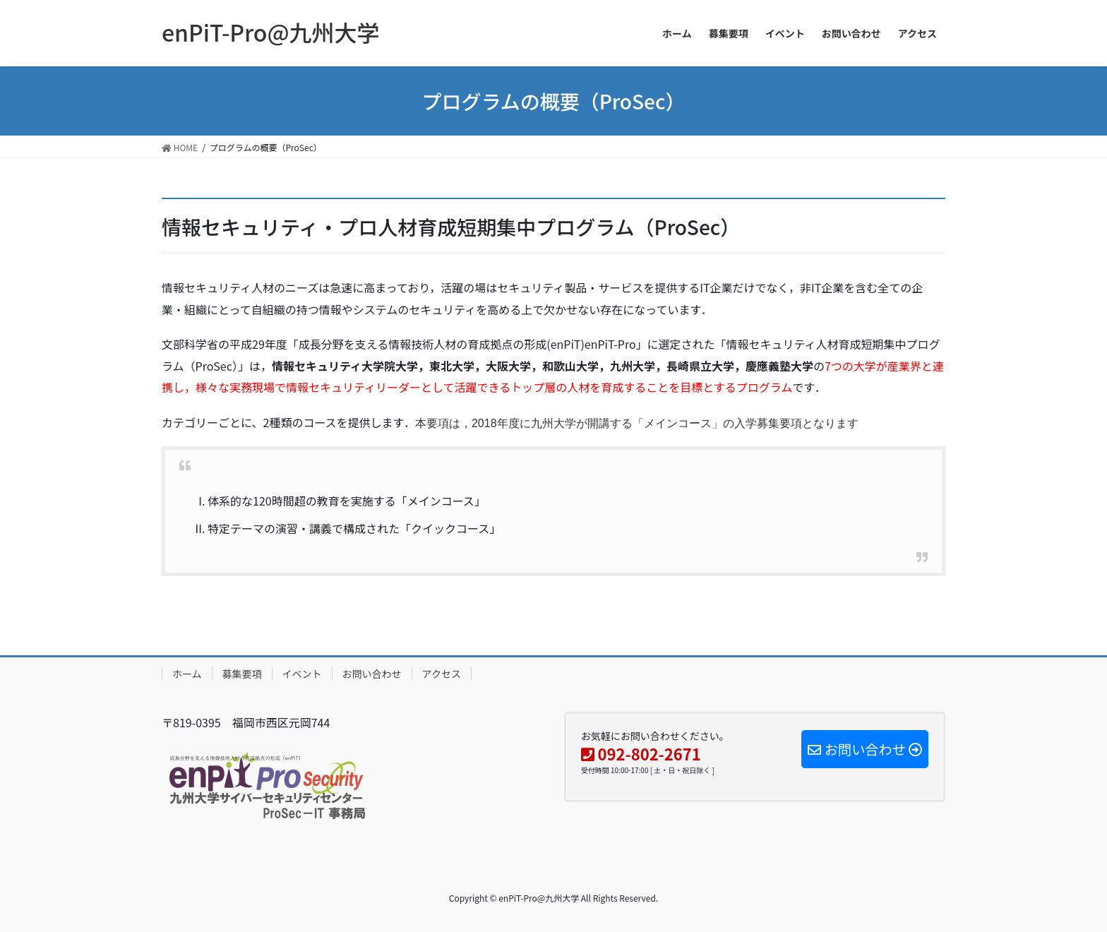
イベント (302, 674)
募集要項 (242, 674)
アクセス (441, 674)
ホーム (187, 674)
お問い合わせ (372, 674)
